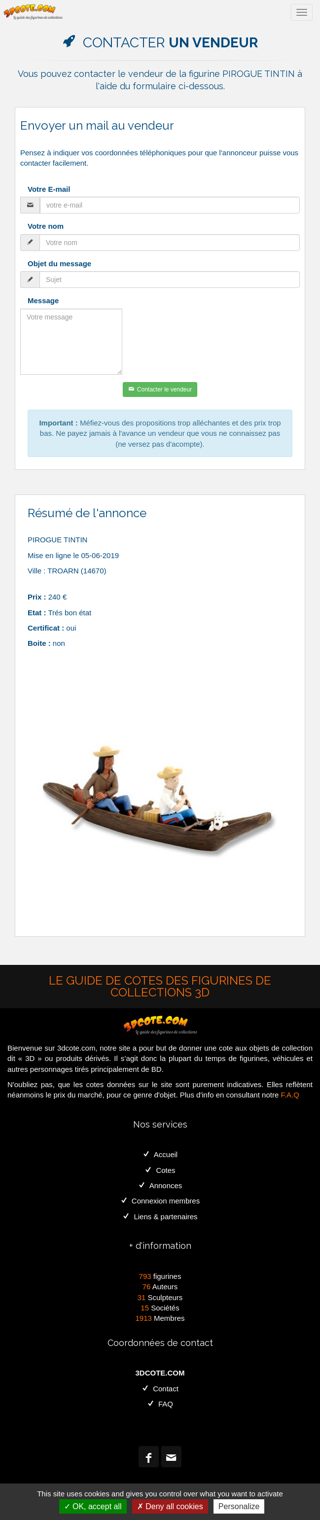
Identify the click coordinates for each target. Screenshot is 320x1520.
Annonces (160, 1185)
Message (43, 300)
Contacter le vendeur (160, 389)
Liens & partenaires (159, 1216)
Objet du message (59, 263)
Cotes (159, 1170)
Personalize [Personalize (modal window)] (239, 1506)
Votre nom (46, 226)
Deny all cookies (170, 1506)
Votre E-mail (49, 189)
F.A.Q (290, 1095)
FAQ (160, 1404)
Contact (160, 1388)
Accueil (160, 1154)
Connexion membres (160, 1201)
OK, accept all (93, 1506)
